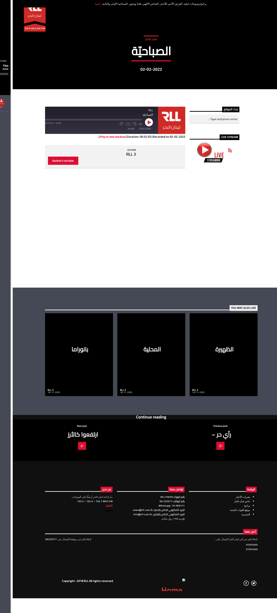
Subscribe (132, 228)
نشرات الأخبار (138, 74)
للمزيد (96, 605)
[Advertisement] (202, 324)
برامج (234, 605)
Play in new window (99, 236)
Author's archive (50, 260)
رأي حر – (208, 534)
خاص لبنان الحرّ (229, 601)
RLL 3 (118, 254)
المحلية (139, 449)
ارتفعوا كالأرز (70, 534)
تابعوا (85, 3)
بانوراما (67, 449)
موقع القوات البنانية (227, 609)
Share (118, 228)
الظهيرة (212, 449)
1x (115, 224)
